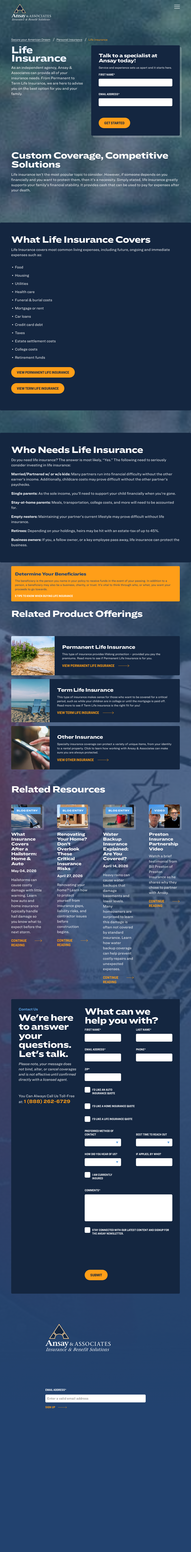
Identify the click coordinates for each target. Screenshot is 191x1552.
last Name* (143, 1029)
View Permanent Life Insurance (43, 372)
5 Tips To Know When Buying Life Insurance (44, 595)
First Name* (107, 74)
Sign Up (50, 1407)
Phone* (141, 1049)
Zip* (87, 1069)
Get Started (114, 123)
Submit (96, 1275)
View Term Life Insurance (38, 388)
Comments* (92, 1190)
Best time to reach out (151, 1134)
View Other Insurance (75, 760)
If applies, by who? (148, 1154)
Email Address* (109, 94)
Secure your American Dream (30, 39)
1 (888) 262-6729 (47, 1101)
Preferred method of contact (99, 1132)
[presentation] (113, 1251)
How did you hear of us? (101, 1154)
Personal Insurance (69, 39)
